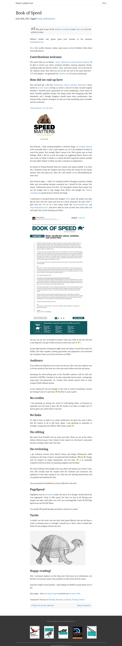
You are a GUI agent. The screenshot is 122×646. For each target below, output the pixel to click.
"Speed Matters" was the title (41, 108)
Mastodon (59, 600)
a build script (63, 74)
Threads (75, 600)
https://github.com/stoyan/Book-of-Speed (72, 62)
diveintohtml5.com (80, 205)
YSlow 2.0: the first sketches (43, 605)
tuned (82, 29)
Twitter (82, 600)
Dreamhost (49, 494)
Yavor (68, 199)
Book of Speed (29, 12)
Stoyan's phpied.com (24, 3)
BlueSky (52, 600)
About (104, 3)
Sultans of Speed (83, 605)
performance (49, 18)
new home (44, 88)
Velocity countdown (62, 29)
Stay (78, 29)
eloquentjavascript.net (38, 207)
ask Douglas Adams (83, 147)
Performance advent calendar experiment (69, 85)
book (40, 18)
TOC (31, 74)
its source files (74, 594)
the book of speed (52, 594)
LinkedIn (67, 600)
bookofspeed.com (36, 42)
